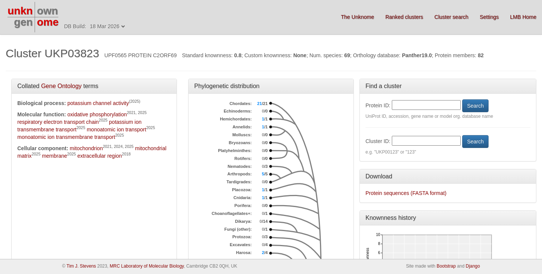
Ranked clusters (404, 17)
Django (473, 266)
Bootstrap (446, 266)
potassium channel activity (98, 103)
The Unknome (357, 17)
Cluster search (451, 17)
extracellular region (100, 156)
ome (48, 22)
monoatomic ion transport (116, 129)
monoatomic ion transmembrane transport (66, 137)
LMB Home (523, 17)
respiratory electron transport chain (58, 122)
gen (23, 22)
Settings (489, 17)
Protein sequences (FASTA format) (405, 193)
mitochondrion (86, 148)
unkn (20, 11)
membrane (54, 156)
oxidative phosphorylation (97, 114)
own (47, 11)
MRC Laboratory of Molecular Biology (147, 266)
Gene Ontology (61, 86)
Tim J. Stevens (81, 266)
